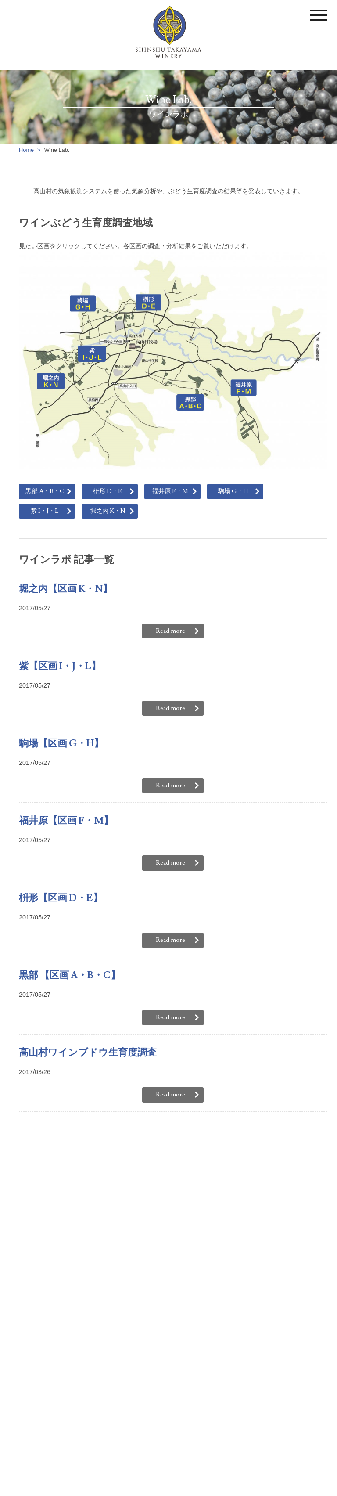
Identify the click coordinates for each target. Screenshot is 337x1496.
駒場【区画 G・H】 (61, 743)
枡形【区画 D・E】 (61, 898)
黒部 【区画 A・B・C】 (69, 975)
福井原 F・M (170, 491)
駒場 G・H (233, 491)
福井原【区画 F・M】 (66, 821)
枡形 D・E (107, 491)
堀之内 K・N (107, 511)
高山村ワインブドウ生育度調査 (88, 1052)
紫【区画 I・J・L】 (60, 666)
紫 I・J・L (45, 511)
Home (26, 150)
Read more (170, 631)
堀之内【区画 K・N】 (65, 589)
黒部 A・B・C (45, 491)
